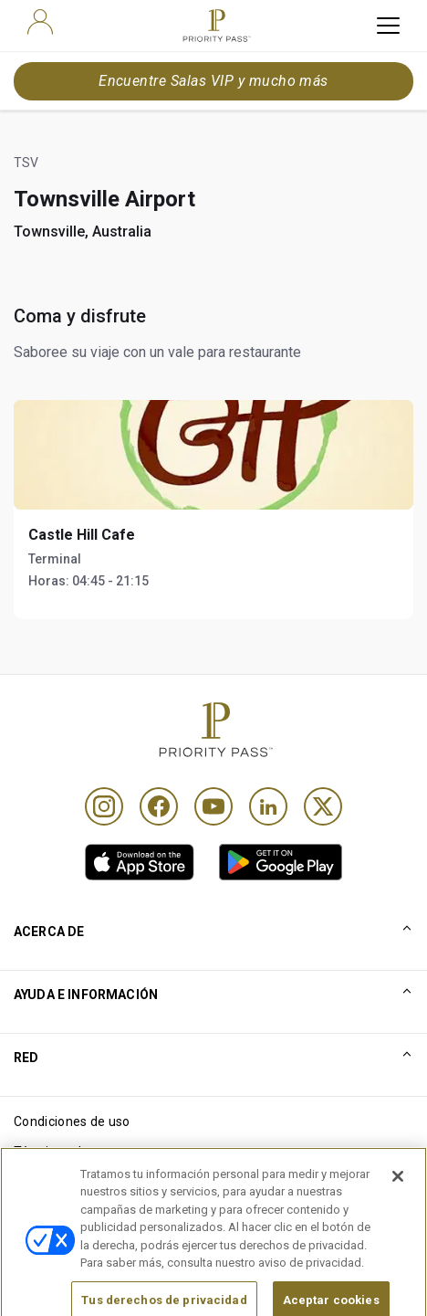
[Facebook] (159, 806)
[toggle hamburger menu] (388, 25)
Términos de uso (64, 1151)
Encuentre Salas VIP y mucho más (213, 80)
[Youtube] (213, 806)
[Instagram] (104, 806)
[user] (40, 22)
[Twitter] (323, 806)
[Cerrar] (398, 1194)
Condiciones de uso (72, 1121)
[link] (139, 862)
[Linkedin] (268, 806)
